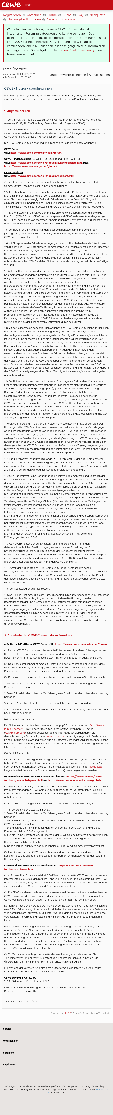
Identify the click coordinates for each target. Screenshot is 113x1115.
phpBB (67, 1013)
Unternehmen (56, 1041)
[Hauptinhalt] (56, 516)
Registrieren (12, 15)
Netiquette (97, 15)
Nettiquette (95, 767)
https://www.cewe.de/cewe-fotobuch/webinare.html (42, 176)
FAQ (81, 15)
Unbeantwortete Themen (68, 74)
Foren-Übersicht (15, 69)
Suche (67, 15)
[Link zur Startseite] (27, 5)
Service (56, 1028)
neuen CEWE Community (76, 50)
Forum (52, 15)
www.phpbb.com (15, 733)
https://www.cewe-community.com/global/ (30, 166)
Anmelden (34, 15)
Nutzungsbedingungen (24, 19)
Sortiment (56, 1053)
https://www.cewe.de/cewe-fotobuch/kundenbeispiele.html (46, 163)
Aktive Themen (99, 74)
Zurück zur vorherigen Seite (22, 1001)
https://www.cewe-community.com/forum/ (36, 153)
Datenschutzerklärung (63, 19)
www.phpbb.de (55, 736)
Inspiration (56, 1064)
